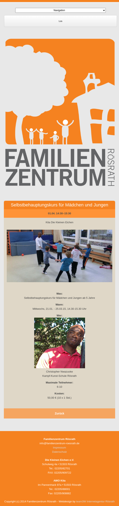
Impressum (59, 447)
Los (60, 21)
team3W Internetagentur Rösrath (95, 501)
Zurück (59, 413)
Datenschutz (59, 451)
